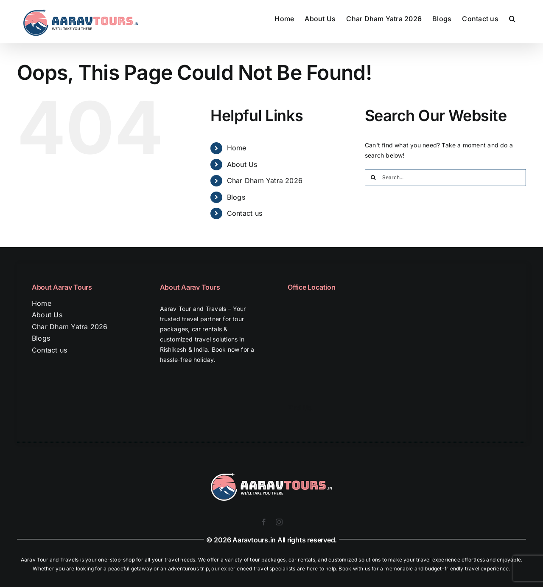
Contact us (244, 213)
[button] (512, 18)
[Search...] (445, 177)
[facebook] (263, 522)
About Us (242, 164)
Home (236, 148)
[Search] (373, 177)
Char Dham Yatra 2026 (264, 180)
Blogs (236, 197)
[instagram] (279, 522)
